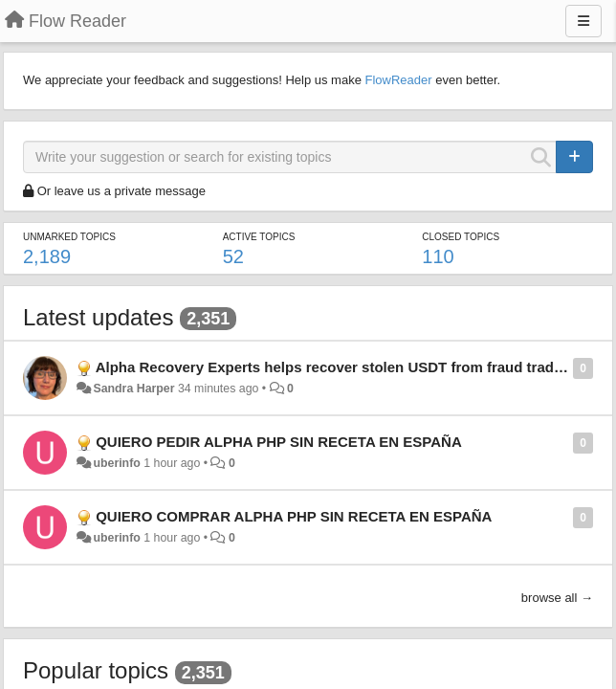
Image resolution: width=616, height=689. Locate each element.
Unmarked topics (69, 237)
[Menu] (583, 21)
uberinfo (116, 463)
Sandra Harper (133, 388)
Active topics (259, 237)
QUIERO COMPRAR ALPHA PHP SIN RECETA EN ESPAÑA (294, 516)
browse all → (557, 597)
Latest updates (98, 317)
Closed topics (460, 237)
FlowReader (397, 80)
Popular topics (95, 670)
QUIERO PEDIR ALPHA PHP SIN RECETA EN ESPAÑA (279, 441)
